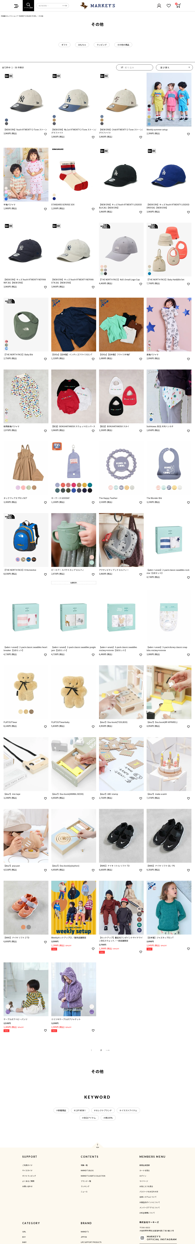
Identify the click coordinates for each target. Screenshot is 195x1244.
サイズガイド (27, 1170)
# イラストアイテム (128, 1110)
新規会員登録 (144, 1165)
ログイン (142, 1176)
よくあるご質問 (28, 1181)
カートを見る (144, 1170)
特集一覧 (84, 1165)
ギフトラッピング (29, 1176)
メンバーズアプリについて (149, 1207)
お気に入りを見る (146, 1186)
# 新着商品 (61, 1110)
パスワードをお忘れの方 (148, 1191)
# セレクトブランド (103, 1110)
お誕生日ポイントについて (149, 1202)
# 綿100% (108, 1117)
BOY (24, 1237)
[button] (108, 1050)
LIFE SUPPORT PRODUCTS (91, 1242)
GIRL (24, 1231)
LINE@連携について (147, 1212)
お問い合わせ (27, 1186)
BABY (24, 1242)
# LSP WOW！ (80, 1110)
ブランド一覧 (86, 1181)
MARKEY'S (85, 1231)
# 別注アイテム (89, 1117)
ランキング (85, 1186)
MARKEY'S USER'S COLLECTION (93, 1176)
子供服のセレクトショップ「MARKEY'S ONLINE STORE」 (19, 16)
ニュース (84, 1191)
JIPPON (84, 1237)
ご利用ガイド (27, 1165)
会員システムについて (148, 1197)
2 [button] (101, 1050)
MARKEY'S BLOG (87, 1170)
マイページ (143, 1181)
